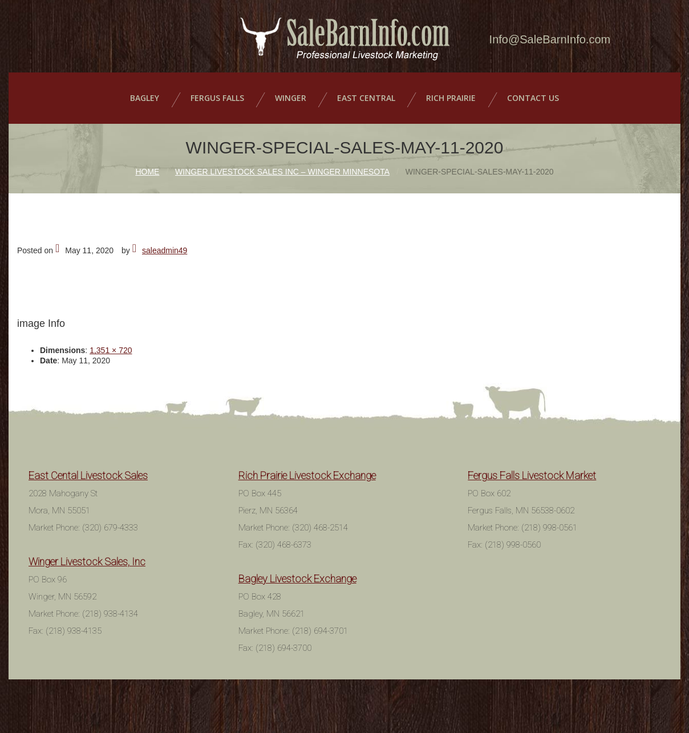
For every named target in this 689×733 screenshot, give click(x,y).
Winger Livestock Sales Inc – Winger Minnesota (282, 170)
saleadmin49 (164, 248)
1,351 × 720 (111, 348)
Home (147, 170)
